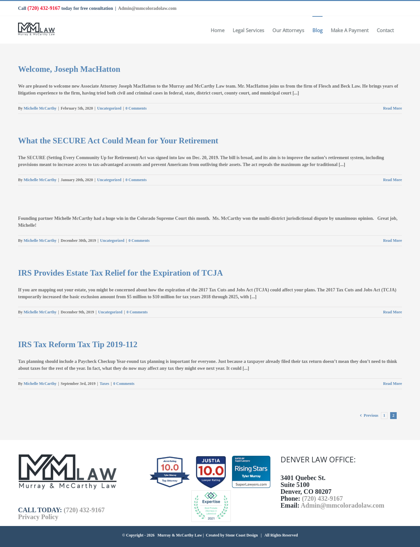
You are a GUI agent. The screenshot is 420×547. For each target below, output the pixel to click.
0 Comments (136, 108)
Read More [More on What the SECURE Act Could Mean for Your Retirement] (392, 180)
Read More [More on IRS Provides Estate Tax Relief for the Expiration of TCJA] (392, 312)
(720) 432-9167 (43, 8)
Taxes (104, 383)
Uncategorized (109, 108)
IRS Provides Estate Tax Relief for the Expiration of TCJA (120, 272)
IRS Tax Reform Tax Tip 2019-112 (77, 344)
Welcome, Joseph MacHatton (69, 69)
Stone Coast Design (241, 535)
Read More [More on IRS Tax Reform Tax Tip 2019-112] (392, 383)
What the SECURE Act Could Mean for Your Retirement (118, 140)
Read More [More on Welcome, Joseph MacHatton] (392, 108)
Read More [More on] (392, 240)
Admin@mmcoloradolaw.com (147, 8)
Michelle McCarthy (40, 108)
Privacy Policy (38, 516)
